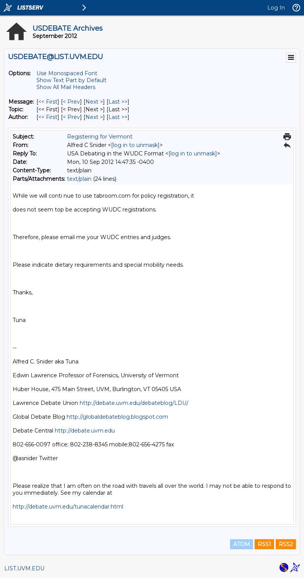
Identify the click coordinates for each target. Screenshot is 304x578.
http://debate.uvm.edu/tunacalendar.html (68, 506)
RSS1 (264, 544)
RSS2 (286, 544)
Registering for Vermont (99, 136)
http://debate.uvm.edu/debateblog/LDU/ (134, 403)
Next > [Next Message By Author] (94, 117)
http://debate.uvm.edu (85, 430)
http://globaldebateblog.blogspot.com (117, 416)
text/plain (79, 178)
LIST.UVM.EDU (24, 568)
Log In (276, 7)
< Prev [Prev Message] (71, 101)
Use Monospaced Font (66, 73)
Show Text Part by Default (71, 80)
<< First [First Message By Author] (47, 117)
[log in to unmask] (135, 145)
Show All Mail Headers (65, 87)
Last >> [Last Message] (117, 101)
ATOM (241, 544)
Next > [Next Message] (94, 101)
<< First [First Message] (47, 101)
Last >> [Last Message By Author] (117, 117)
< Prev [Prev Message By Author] (71, 117)
